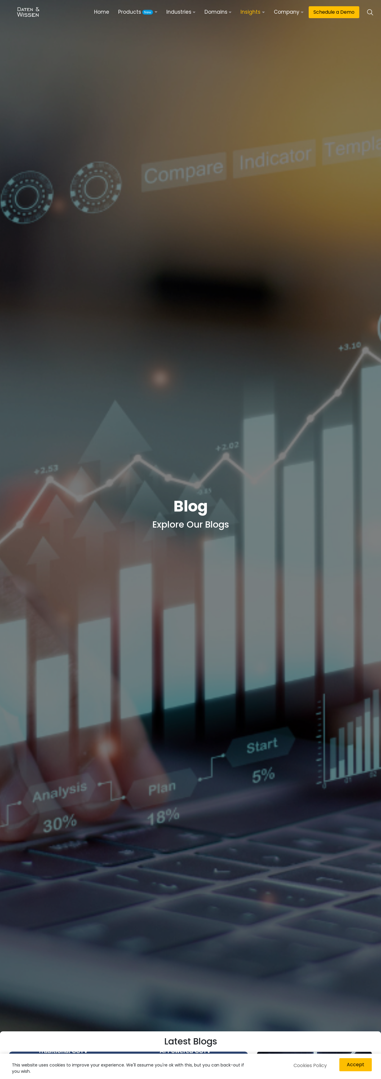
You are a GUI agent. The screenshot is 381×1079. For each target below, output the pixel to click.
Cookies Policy (310, 1065)
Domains (215, 11)
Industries (178, 11)
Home (101, 11)
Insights (250, 11)
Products (135, 11)
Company (286, 11)
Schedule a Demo (334, 12)
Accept (355, 1064)
